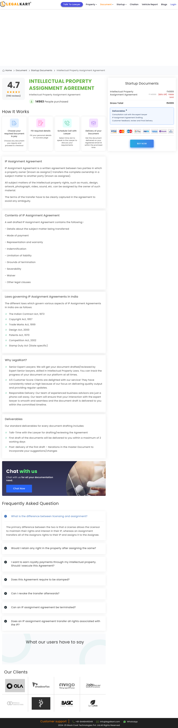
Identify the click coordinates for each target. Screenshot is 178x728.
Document (106, 4)
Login (173, 4)
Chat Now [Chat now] (20, 488)
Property (91, 4)
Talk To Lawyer (71, 4)
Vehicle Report (150, 4)
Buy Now (142, 143)
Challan (134, 4)
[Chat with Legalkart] (130, 721)
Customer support (53, 721)
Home (8, 70)
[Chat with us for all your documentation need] (56, 476)
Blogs (164, 4)
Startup (122, 4)
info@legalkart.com (110, 721)
